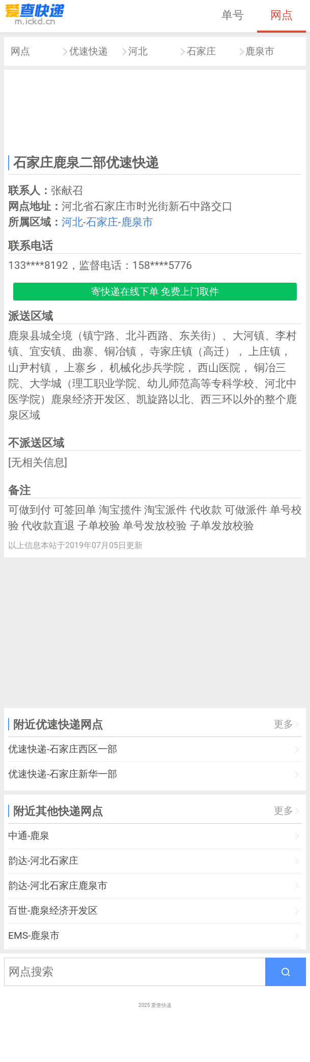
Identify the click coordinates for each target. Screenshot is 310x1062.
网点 (281, 14)
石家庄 (201, 51)
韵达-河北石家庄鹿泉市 (57, 885)
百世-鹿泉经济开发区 (53, 910)
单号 (232, 14)
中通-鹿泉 (28, 835)
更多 (283, 724)
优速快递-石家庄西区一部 (62, 749)
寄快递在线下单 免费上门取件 (155, 291)
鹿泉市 (259, 51)
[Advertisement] (155, 110)
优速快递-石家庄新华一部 (62, 774)
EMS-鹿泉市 (34, 935)
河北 (138, 51)
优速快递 (88, 51)
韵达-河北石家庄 (43, 860)
